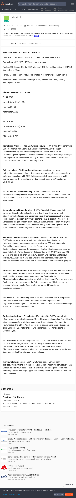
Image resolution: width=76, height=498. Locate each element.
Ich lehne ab (58, 495)
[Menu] (19, 4)
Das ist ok (69, 495)
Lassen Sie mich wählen (11, 495)
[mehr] (36, 36)
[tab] (6, 9)
